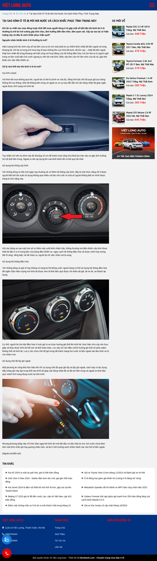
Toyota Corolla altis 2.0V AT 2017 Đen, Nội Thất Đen (139, 45)
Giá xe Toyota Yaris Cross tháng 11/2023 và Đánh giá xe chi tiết (113, 472)
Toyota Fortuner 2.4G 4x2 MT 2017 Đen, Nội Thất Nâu (140, 62)
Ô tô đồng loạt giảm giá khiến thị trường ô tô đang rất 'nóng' (111, 478)
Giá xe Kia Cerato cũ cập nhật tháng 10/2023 (104, 505)
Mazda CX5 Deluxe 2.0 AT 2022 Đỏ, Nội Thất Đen (138, 114)
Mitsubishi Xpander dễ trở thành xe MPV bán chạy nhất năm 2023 (114, 487)
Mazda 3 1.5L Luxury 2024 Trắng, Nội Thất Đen (139, 97)
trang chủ (7, 13)
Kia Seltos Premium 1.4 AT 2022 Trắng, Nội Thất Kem (139, 79)
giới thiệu (60, 534)
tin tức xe (21, 13)
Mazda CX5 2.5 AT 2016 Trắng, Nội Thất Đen (138, 28)
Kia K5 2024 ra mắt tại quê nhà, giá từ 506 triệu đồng (32, 472)
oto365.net (15, 453)
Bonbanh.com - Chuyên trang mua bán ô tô (102, 558)
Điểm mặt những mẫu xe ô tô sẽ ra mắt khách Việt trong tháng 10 (38, 505)
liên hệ (58, 547)
